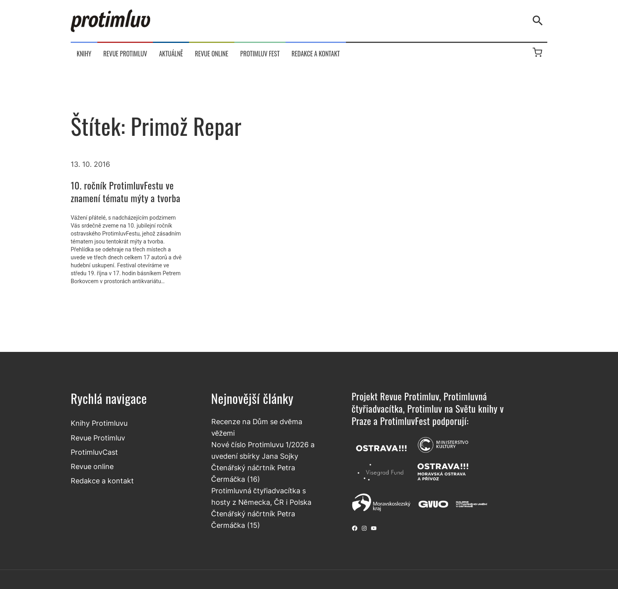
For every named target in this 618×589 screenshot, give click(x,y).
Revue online (92, 466)
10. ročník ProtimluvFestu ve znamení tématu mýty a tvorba (125, 191)
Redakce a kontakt (102, 480)
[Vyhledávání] (539, 20)
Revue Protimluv (98, 437)
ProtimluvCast (94, 452)
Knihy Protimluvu (99, 423)
